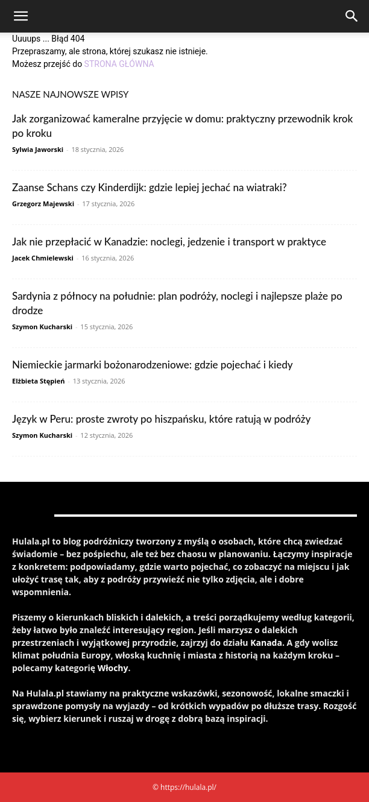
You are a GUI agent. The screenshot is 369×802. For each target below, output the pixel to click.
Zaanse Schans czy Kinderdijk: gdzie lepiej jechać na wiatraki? (149, 187)
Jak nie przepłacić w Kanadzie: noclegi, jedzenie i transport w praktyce (169, 241)
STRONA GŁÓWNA (119, 64)
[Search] (352, 16)
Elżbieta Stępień (38, 380)
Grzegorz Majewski (43, 203)
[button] (20, 16)
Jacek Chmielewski (43, 257)
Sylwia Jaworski (37, 149)
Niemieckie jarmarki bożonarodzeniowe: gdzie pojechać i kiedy (152, 364)
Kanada (266, 642)
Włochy (113, 668)
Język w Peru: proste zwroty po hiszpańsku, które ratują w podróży (161, 418)
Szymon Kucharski (42, 326)
